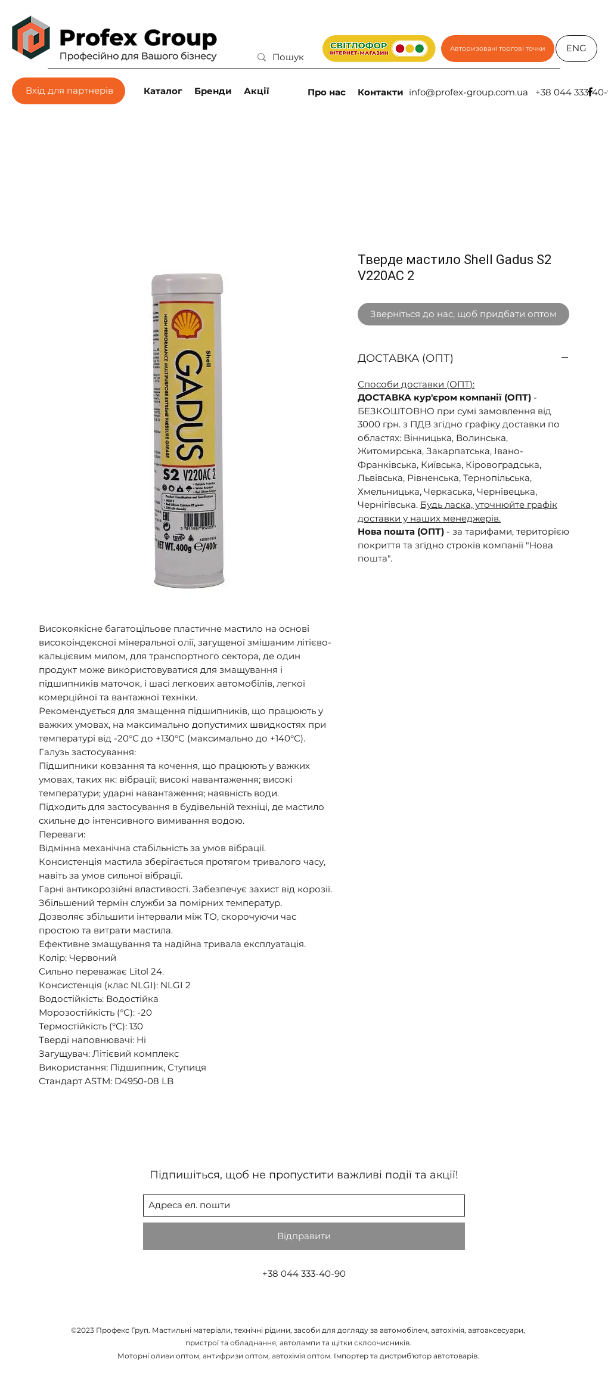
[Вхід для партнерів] (68, 90)
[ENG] (576, 48)
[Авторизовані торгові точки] (497, 48)
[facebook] (590, 92)
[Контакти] (382, 92)
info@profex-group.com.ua (468, 92)
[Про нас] (327, 92)
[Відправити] (304, 1236)
